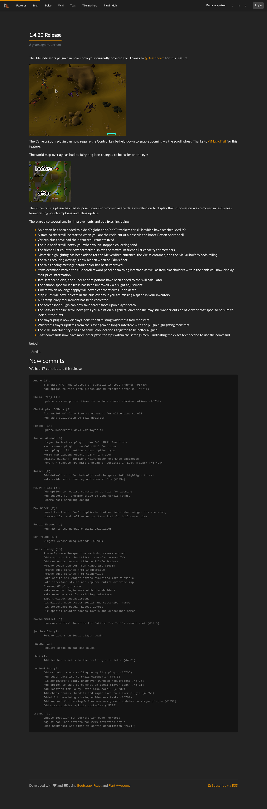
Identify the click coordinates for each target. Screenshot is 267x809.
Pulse (48, 5)
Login (258, 5)
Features (21, 5)
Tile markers (89, 5)
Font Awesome (119, 785)
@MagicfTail (217, 141)
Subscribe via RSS (223, 785)
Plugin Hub (110, 5)
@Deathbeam (154, 58)
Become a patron (216, 5)
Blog (35, 5)
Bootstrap (84, 785)
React (97, 785)
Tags (73, 5)
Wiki (61, 5)
